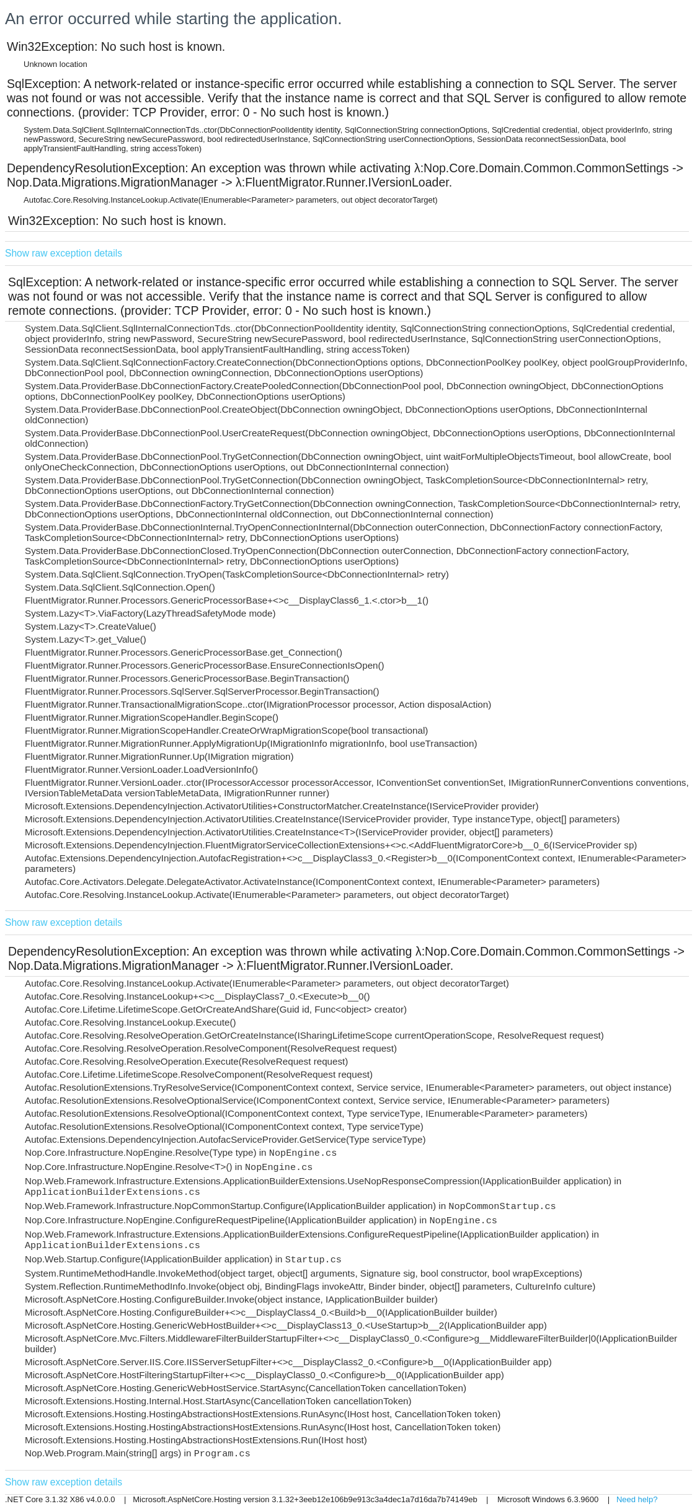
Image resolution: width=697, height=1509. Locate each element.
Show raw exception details (63, 253)
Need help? (637, 1499)
